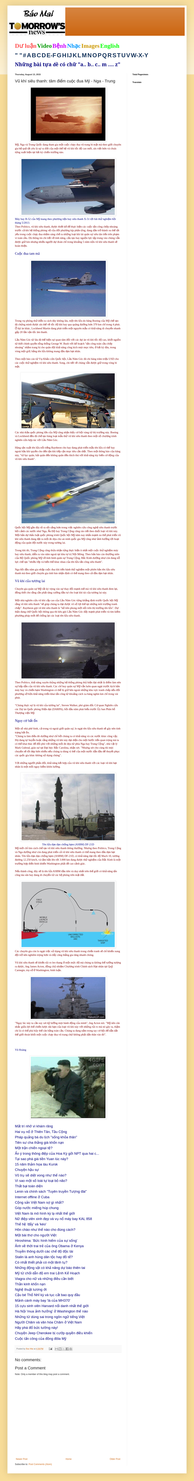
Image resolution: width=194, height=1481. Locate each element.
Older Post (115, 1459)
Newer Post (21, 1459)
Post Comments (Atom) (40, 1464)
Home (69, 1459)
